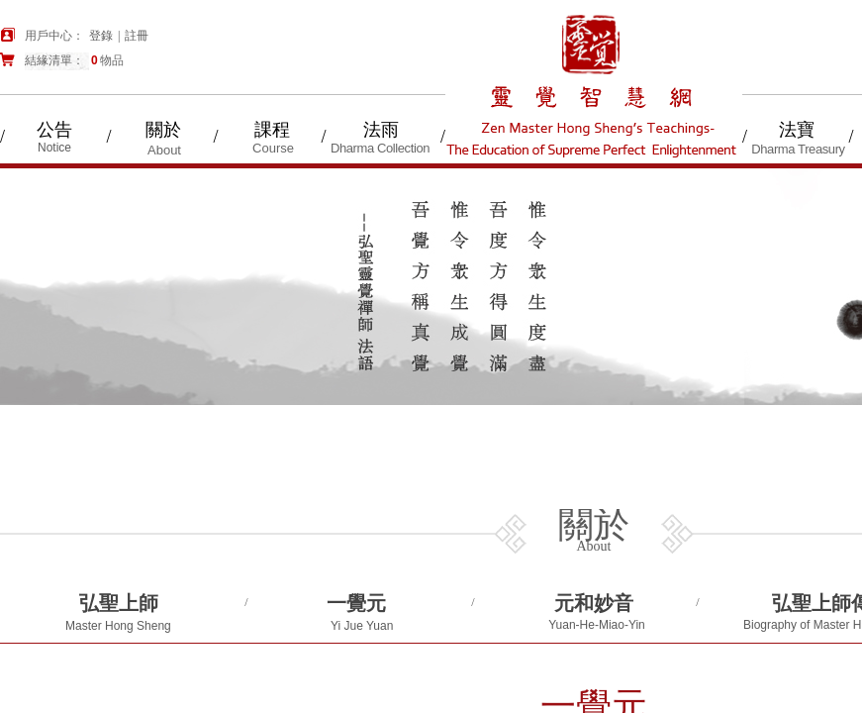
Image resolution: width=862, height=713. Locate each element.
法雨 (381, 130)
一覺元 (356, 603)
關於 (163, 130)
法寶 (796, 130)
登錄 (101, 36)
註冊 (136, 36)
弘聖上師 (118, 603)
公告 (54, 130)
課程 (272, 130)
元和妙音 (593, 603)
